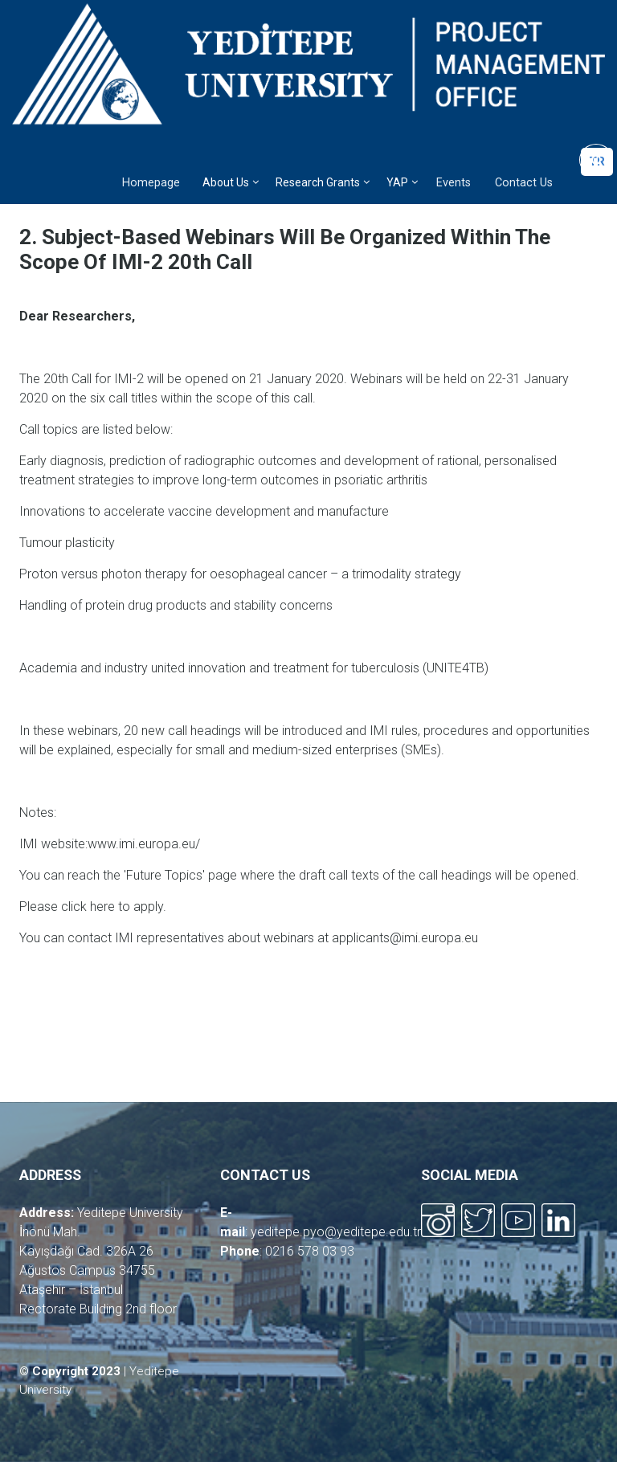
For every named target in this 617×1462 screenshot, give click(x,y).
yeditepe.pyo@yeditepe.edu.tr (336, 1231)
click (75, 906)
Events (453, 183)
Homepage (151, 183)
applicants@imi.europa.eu (405, 937)
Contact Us (524, 183)
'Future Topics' (164, 875)
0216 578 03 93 (309, 1251)
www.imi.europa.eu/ (144, 843)
